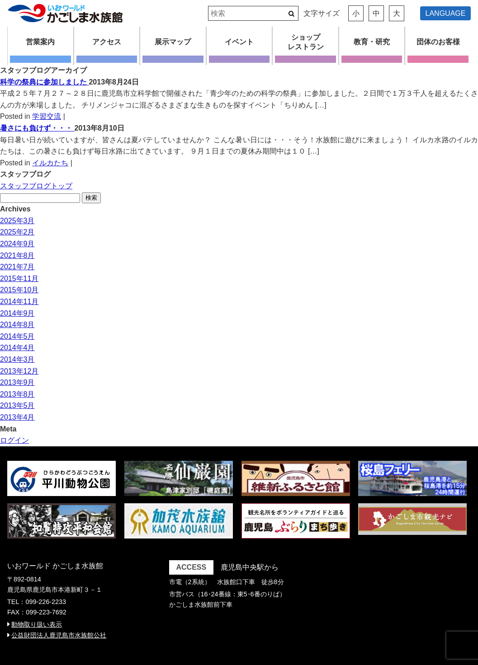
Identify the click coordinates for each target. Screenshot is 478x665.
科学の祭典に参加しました (44, 82)
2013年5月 (17, 405)
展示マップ (173, 42)
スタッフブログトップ (36, 186)
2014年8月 (17, 324)
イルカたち (50, 163)
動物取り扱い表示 (36, 624)
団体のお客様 (438, 42)
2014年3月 (17, 359)
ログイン (14, 440)
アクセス (106, 42)
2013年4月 (17, 417)
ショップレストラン (306, 42)
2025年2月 (17, 232)
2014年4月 (17, 347)
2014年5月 (17, 336)
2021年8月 (17, 255)
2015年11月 (19, 278)
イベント (239, 42)
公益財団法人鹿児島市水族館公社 (58, 635)
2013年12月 (19, 371)
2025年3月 (17, 221)
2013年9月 (17, 382)
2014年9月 (17, 313)
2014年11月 (19, 301)
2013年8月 (17, 394)
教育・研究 (372, 42)
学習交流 (46, 116)
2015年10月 (19, 290)
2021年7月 (17, 267)
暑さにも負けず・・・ (37, 128)
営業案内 (40, 42)
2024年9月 (17, 244)
